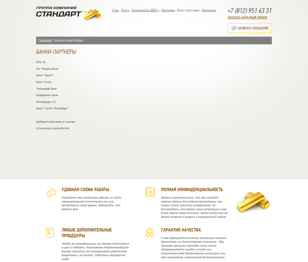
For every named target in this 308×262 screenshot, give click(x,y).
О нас (115, 10)
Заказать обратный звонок (247, 17)
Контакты (209, 10)
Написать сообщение (253, 28)
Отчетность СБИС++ (145, 10)
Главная (45, 40)
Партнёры (168, 10)
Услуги (125, 10)
